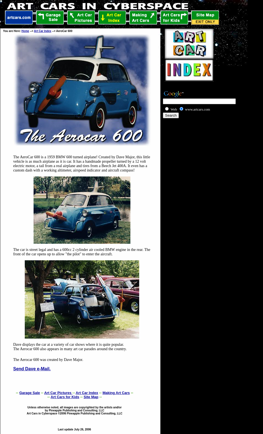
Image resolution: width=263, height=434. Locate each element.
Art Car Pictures (58, 393)
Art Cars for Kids (65, 397)
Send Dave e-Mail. (32, 368)
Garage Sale (29, 393)
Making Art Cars (116, 393)
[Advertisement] (194, 127)
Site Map (91, 397)
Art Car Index (42, 31)
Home (25, 31)
